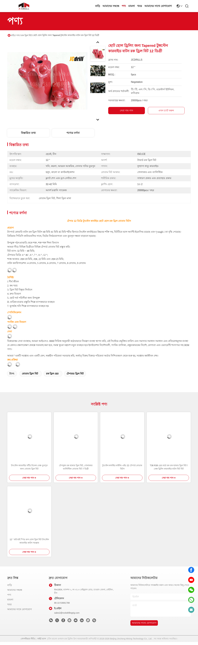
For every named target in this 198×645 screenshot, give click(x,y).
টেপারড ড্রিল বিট (75, 373)
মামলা (131, 6)
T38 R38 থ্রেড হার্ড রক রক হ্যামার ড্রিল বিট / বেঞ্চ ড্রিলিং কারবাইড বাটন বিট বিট (169, 467)
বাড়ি (97, 6)
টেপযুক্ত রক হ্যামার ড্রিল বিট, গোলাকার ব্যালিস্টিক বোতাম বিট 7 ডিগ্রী (75, 467)
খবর (139, 6)
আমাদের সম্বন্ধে (110, 6)
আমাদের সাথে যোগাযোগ (158, 6)
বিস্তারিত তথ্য (28, 132)
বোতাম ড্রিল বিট (30, 373)
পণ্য (124, 6)
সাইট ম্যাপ (41, 638)
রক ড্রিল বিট (26, 35)
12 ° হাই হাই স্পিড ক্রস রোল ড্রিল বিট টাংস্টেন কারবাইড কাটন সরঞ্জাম (29, 541)
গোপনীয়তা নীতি (28, 638)
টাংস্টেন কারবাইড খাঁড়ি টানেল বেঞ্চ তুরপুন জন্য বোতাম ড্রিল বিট (29, 467)
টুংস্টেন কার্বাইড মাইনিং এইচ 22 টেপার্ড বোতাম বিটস (122, 467)
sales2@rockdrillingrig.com (67, 613)
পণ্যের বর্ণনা (73, 132)
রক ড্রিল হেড (52, 373)
